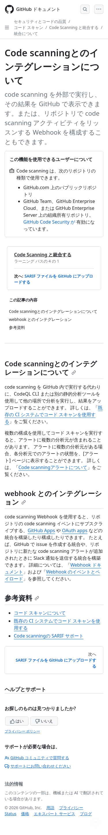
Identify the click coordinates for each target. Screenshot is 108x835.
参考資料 (22, 597)
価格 (25, 813)
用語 (50, 807)
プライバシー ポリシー (22, 731)
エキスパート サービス (54, 813)
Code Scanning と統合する (74, 27)
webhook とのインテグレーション (53, 498)
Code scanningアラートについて (52, 467)
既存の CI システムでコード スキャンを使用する (54, 414)
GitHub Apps (41, 530)
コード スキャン (28, 27)
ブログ (86, 813)
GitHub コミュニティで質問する (37, 757)
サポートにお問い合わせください (38, 766)
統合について (26, 33)
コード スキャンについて (40, 613)
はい (17, 721)
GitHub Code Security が (49, 222)
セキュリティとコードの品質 (40, 21)
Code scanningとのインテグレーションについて (51, 368)
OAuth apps (74, 530)
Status (10, 813)
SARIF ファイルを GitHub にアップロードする (56, 663)
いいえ (44, 721)
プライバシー (71, 807)
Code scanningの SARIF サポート (49, 636)
